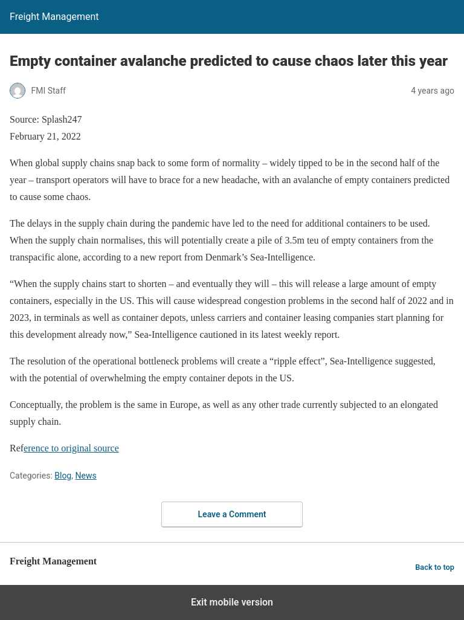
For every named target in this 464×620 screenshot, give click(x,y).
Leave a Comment (232, 514)
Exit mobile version (232, 602)
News (85, 475)
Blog (62, 475)
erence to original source (71, 448)
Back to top (434, 567)
